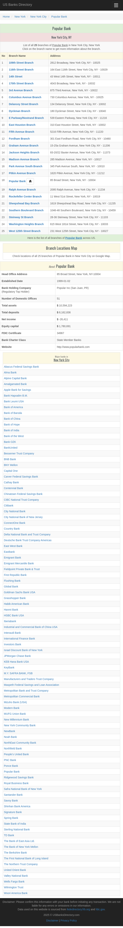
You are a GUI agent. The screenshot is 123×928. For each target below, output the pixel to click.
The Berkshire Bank (15, 852)
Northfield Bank (13, 748)
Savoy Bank (11, 800)
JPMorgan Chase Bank (17, 655)
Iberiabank (10, 621)
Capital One (11, 470)
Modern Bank (11, 707)
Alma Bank (10, 372)
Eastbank (9, 551)
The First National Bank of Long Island (26, 858)
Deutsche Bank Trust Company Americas (27, 540)
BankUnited (10, 447)
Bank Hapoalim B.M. (16, 395)
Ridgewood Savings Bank (19, 777)
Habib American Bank (16, 603)
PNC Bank (10, 760)
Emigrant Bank (12, 557)
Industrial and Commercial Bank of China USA (30, 627)
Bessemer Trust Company (19, 453)
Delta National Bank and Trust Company (27, 534)
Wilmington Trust (13, 887)
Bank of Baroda (13, 412)
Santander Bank (13, 794)
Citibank (8, 505)
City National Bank (14, 511)
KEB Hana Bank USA (16, 661)
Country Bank (12, 528)
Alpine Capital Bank (15, 378)
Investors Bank (12, 644)
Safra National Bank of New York (23, 788)
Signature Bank (13, 812)
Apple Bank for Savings (17, 389)
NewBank (9, 731)
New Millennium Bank (16, 719)
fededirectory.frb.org (78, 909)
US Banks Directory (17, 5)
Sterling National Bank (17, 829)
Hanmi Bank (11, 609)
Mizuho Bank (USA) (15, 702)
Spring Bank (11, 817)
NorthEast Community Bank (20, 742)
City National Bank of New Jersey (23, 517)
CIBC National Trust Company (21, 499)
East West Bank (13, 546)
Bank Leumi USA (14, 401)
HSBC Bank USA (14, 615)
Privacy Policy (69, 920)
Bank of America (13, 407)
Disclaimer (52, 920)
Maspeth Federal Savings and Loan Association (31, 684)
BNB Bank (10, 459)
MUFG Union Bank (15, 713)
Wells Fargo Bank (14, 881)
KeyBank (9, 667)
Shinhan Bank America (17, 806)
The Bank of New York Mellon (21, 846)
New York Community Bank (20, 725)
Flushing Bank (12, 580)
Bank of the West (14, 436)
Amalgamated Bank (15, 384)
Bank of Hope (12, 424)
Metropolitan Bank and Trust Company (26, 690)
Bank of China (12, 418)
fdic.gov (100, 909)
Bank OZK (10, 441)
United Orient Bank (15, 869)
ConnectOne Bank (14, 522)
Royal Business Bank (16, 783)
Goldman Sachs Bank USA (19, 592)
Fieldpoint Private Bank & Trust (22, 569)
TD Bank (9, 835)
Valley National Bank (16, 875)
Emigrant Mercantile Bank (19, 563)
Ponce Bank (11, 765)
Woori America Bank (16, 893)
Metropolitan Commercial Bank (22, 696)
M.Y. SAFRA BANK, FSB (18, 673)
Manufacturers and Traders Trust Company (29, 679)
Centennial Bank (13, 488)
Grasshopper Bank (15, 598)
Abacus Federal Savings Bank (21, 366)
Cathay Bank (11, 482)
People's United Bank (16, 754)
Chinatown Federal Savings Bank (23, 493)
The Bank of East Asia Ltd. (19, 841)
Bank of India (11, 430)
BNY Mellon (11, 465)
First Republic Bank (15, 574)
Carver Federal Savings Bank (21, 476)
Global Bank (11, 586)
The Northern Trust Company (21, 864)
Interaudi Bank (12, 632)
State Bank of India (15, 823)
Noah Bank (10, 736)
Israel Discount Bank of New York (23, 650)
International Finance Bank (19, 638)
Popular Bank (12, 771)
